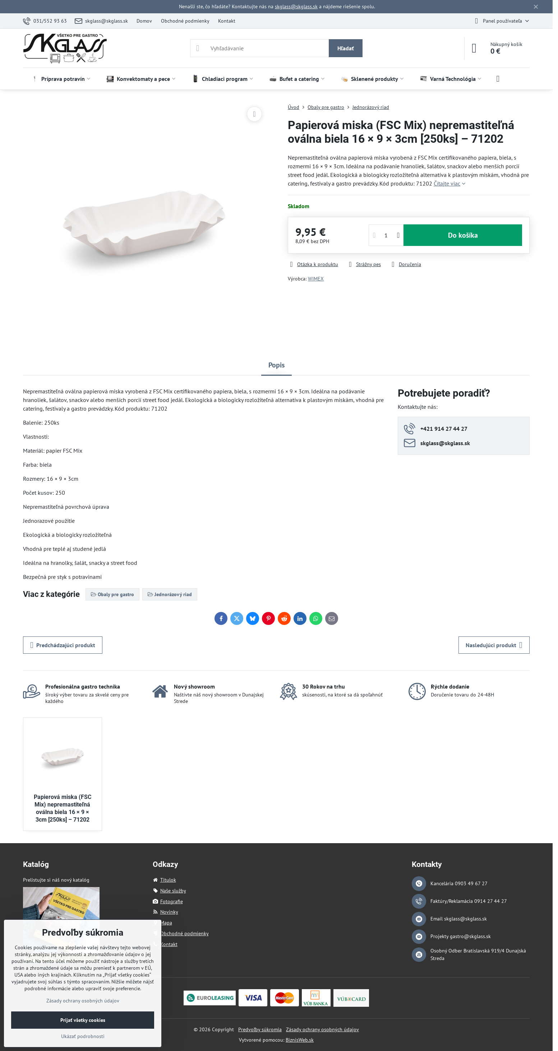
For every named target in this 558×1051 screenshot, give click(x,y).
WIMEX (316, 278)
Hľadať (345, 48)
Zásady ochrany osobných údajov (322, 1029)
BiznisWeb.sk (300, 1040)
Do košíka (463, 235)
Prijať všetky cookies (82, 1020)
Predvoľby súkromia (260, 1029)
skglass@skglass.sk (296, 6)
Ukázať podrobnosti (83, 1036)
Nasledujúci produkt (494, 645)
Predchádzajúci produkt (62, 645)
